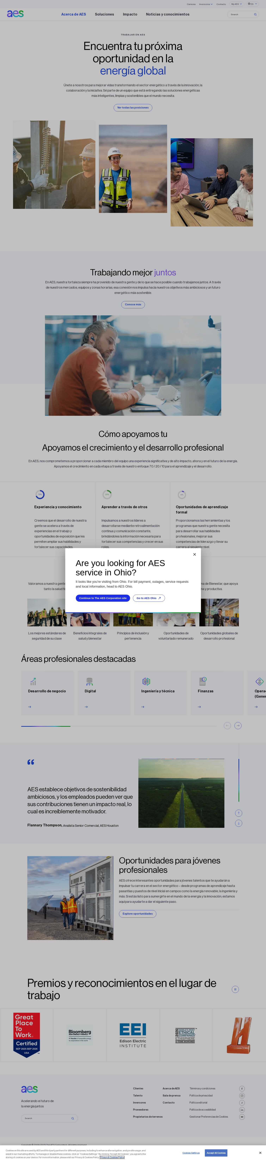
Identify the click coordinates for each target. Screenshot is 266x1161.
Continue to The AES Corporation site (103, 598)
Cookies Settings (191, 1153)
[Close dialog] (194, 554)
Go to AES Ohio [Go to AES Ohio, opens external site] (149, 598)
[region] (133, 1153)
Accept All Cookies (216, 1153)
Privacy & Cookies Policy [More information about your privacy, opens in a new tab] (112, 1157)
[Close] (260, 1153)
